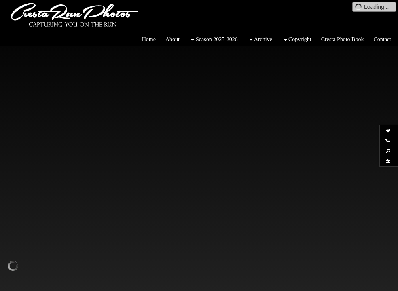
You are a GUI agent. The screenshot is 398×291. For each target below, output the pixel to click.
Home (149, 39)
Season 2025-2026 (213, 39)
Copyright (296, 39)
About (172, 39)
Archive (260, 39)
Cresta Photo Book (342, 39)
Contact (382, 39)
